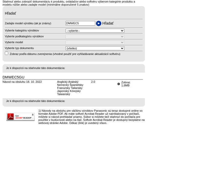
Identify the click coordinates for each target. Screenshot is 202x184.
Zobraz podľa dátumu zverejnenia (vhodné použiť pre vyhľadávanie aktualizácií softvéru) (65, 53)
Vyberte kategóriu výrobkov (22, 30)
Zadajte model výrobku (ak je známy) (28, 23)
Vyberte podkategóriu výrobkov (24, 36)
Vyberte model (14, 42)
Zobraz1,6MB (125, 84)
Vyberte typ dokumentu (19, 48)
